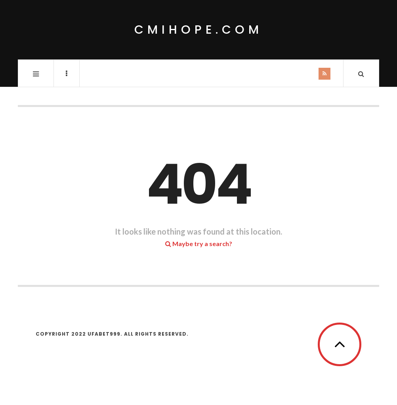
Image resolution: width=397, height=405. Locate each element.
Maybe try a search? (198, 243)
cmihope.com (198, 29)
